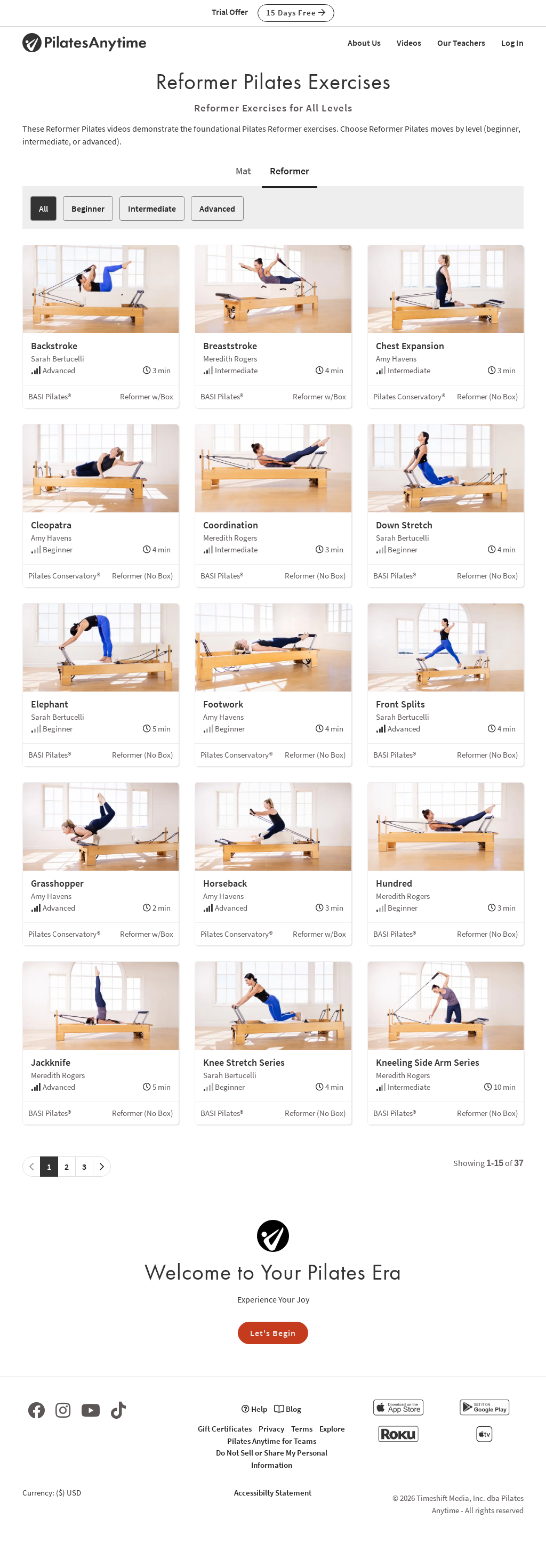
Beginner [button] (88, 208)
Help (254, 1409)
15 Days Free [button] (296, 12)
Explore (332, 1429)
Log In (512, 42)
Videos (409, 42)
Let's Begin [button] (273, 1333)
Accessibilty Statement (272, 1493)
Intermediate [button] (152, 208)
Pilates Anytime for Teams (271, 1441)
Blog (287, 1409)
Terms (301, 1429)
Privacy (271, 1429)
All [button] (43, 208)
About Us (364, 42)
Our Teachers (461, 42)
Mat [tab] (243, 171)
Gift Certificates (225, 1429)
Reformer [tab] (289, 171)
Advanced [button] (217, 208)
